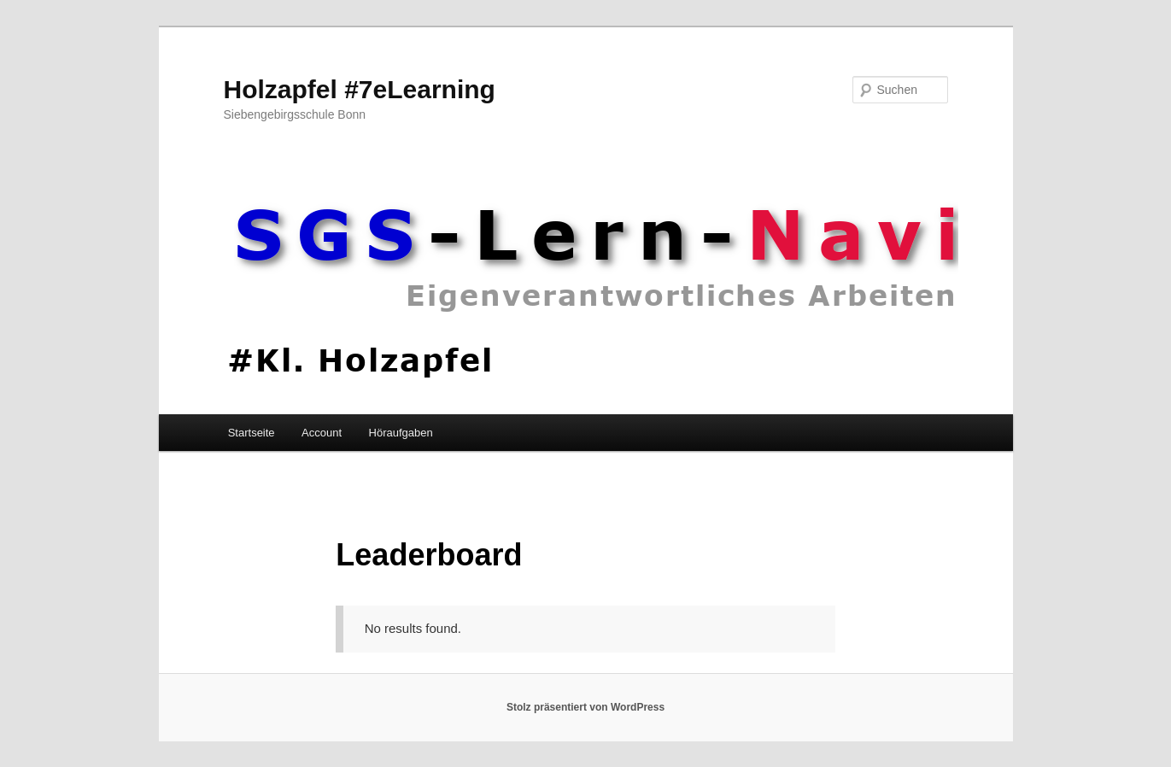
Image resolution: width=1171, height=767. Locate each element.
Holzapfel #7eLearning (359, 89)
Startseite (251, 432)
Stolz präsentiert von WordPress (585, 707)
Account (322, 432)
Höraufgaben (401, 432)
